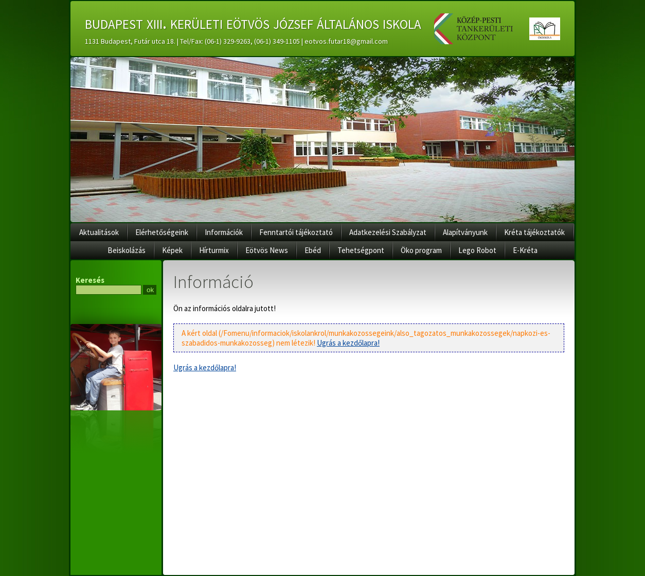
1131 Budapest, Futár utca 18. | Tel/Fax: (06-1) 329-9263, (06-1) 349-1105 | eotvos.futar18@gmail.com (236, 41)
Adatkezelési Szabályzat (387, 232)
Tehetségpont (360, 250)
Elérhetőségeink (161, 232)
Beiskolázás (126, 250)
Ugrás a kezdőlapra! (348, 343)
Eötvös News (266, 250)
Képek (172, 250)
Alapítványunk (465, 232)
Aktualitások (99, 232)
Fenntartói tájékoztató (296, 232)
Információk (224, 232)
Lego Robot (477, 250)
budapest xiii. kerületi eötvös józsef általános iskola (253, 22)
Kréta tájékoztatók (534, 232)
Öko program (421, 250)
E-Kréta (525, 250)
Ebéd (312, 250)
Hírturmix (214, 250)
